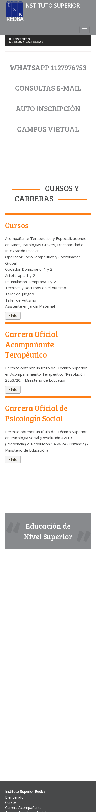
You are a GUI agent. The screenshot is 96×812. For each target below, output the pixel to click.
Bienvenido (14, 797)
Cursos (11, 802)
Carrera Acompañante (23, 807)
